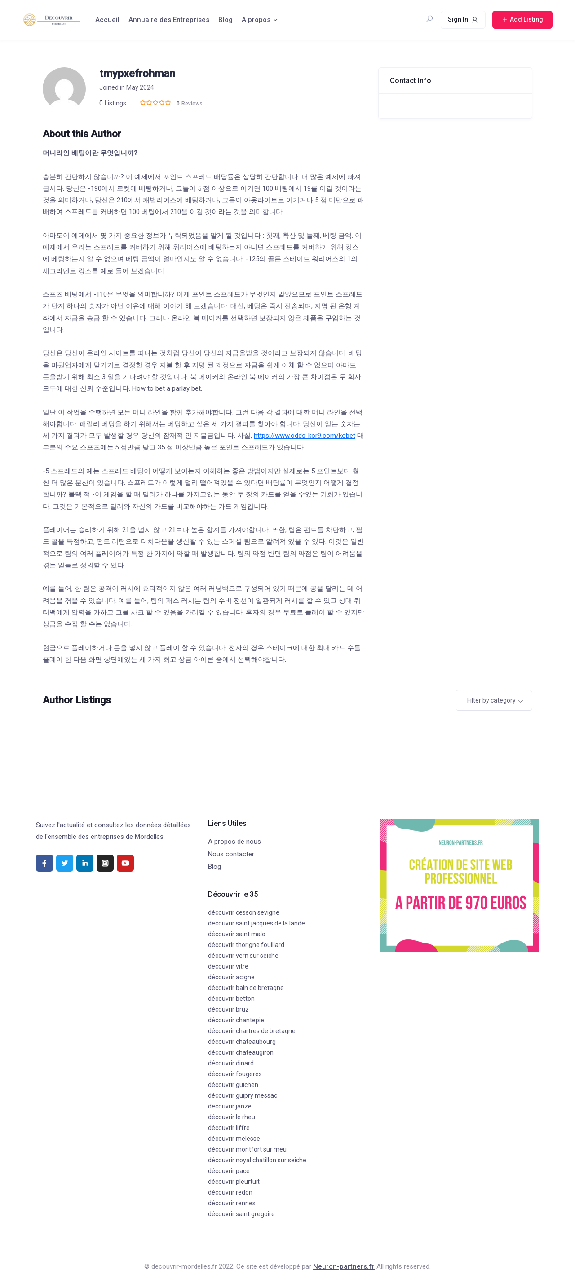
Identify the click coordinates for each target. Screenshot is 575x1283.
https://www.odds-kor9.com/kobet (304, 436)
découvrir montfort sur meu (247, 1149)
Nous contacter (231, 854)
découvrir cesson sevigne (243, 912)
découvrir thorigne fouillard (246, 944)
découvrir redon (230, 1192)
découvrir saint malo (236, 934)
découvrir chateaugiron (241, 1052)
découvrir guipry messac (242, 1095)
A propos (256, 20)
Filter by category (491, 700)
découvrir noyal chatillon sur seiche (257, 1160)
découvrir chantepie (236, 1020)
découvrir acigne (231, 977)
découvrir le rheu (231, 1117)
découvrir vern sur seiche (243, 955)
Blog (225, 20)
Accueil (107, 20)
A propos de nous (234, 842)
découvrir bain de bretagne (246, 987)
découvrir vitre (228, 966)
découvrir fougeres (235, 1074)
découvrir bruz (228, 1009)
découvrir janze (230, 1106)
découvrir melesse (234, 1138)
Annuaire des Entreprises (168, 20)
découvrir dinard (231, 1063)
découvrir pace (229, 1170)
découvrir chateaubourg (242, 1041)
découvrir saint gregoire (241, 1214)
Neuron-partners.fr (344, 1266)
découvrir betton (231, 998)
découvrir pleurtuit (234, 1181)
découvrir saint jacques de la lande (256, 923)
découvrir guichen (233, 1084)
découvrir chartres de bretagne (252, 1030)
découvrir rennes (232, 1203)
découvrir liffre (229, 1127)
